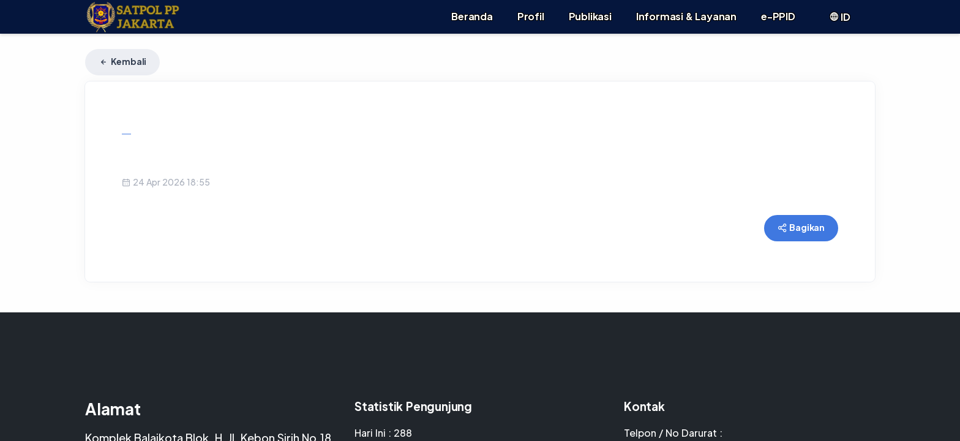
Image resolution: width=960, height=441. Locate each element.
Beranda (472, 16)
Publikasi (590, 16)
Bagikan (801, 227)
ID (839, 16)
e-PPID (778, 16)
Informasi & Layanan (686, 16)
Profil (530, 16)
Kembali (122, 61)
